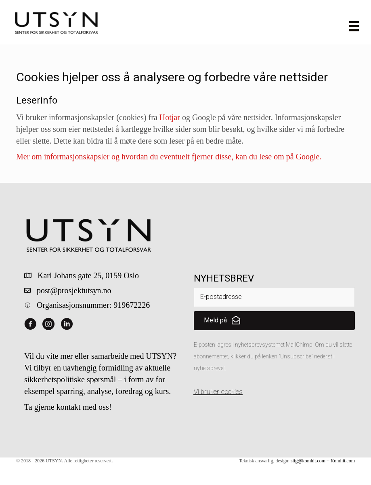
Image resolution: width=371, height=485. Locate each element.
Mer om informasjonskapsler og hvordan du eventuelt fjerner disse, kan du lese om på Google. (168, 156)
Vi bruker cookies (218, 392)
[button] (274, 320)
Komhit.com (343, 461)
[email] (274, 297)
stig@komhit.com (308, 461)
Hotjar (169, 117)
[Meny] (354, 26)
